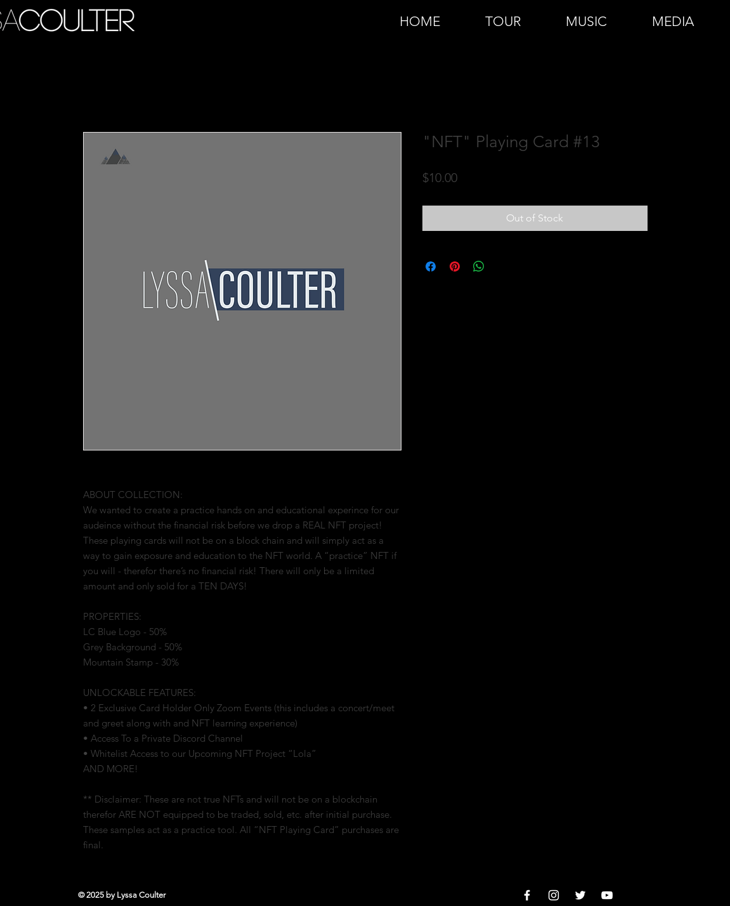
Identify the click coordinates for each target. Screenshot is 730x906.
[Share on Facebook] (430, 266)
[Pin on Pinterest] (454, 266)
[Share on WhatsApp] (478, 266)
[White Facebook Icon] (527, 895)
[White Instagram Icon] (554, 895)
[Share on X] (503, 266)
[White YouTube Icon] (607, 895)
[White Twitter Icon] (580, 895)
